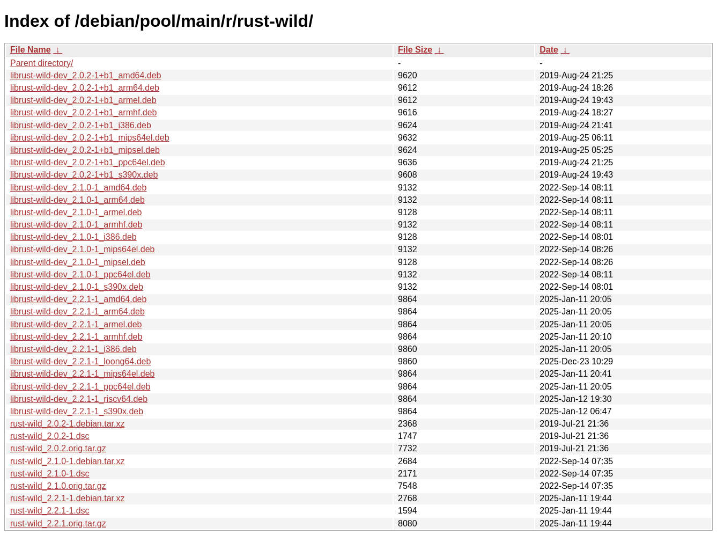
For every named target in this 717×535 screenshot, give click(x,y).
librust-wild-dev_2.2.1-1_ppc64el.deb (80, 386)
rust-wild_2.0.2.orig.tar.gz (58, 448)
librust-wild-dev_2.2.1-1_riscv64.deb (78, 399)
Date (548, 49)
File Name (30, 49)
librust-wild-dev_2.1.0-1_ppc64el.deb (80, 274)
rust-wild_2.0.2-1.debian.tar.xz (67, 423)
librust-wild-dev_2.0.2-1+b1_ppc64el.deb (87, 162)
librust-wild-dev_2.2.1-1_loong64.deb (80, 361)
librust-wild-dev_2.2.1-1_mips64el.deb (82, 373)
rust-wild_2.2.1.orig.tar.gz (58, 523)
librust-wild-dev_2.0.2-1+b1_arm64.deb (84, 87)
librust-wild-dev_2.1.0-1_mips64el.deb (82, 249)
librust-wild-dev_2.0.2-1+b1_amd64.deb (85, 75)
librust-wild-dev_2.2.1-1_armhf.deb (76, 336)
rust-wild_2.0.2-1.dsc (50, 436)
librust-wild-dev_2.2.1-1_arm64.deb (77, 311)
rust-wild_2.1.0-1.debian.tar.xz (67, 461)
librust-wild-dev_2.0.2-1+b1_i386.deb (80, 125)
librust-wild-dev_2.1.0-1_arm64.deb (77, 199)
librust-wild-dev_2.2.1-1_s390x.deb (76, 411)
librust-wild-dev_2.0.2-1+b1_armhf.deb (83, 112)
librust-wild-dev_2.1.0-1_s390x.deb (76, 286)
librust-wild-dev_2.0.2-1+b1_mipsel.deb (85, 150)
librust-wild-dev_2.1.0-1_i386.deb (73, 236)
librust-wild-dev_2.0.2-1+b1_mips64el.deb (89, 137)
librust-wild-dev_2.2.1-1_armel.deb (76, 324)
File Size (415, 49)
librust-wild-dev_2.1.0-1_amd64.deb (78, 187)
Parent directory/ (41, 63)
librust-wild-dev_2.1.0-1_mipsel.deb (77, 262)
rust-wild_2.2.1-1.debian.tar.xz (67, 498)
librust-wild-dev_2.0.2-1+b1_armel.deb (83, 100)
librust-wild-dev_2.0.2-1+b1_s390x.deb (84, 174)
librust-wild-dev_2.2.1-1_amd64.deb (78, 299)
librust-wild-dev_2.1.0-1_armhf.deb (76, 224)
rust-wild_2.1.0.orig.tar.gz (58, 485)
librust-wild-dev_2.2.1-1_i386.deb (73, 349)
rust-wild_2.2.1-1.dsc (50, 510)
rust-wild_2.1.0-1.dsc (50, 473)
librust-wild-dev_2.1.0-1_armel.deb (76, 212)
